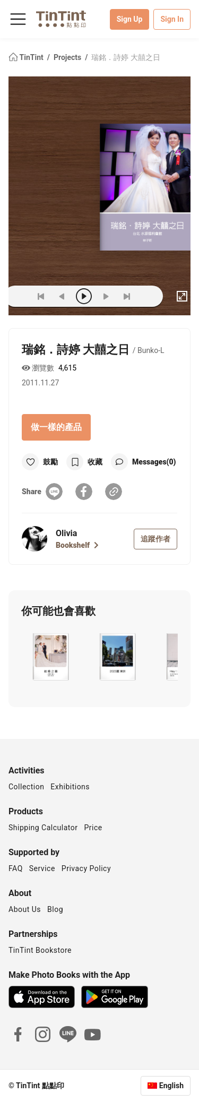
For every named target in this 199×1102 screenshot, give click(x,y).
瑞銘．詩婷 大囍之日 (125, 57)
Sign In (172, 19)
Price (93, 827)
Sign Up (130, 19)
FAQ (15, 868)
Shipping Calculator (43, 827)
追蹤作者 (155, 539)
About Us (24, 909)
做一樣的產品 (56, 427)
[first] (41, 296)
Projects (68, 57)
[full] (182, 296)
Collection (26, 786)
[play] (83, 296)
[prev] (62, 296)
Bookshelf (77, 545)
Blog (55, 909)
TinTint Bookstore (40, 950)
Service (42, 868)
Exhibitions (70, 786)
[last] (127, 296)
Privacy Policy (86, 868)
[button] (50, 656)
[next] (106, 296)
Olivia (66, 533)
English (171, 1085)
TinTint (26, 57)
